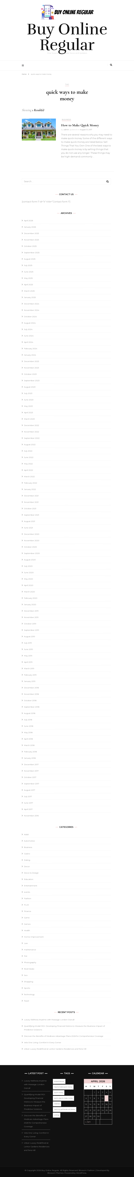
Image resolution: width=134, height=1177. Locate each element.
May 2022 (28, 464)
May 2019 (28, 656)
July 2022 (28, 451)
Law (26, 943)
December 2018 (31, 688)
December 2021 (31, 496)
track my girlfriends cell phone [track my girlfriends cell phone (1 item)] (64, 1109)
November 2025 (31, 240)
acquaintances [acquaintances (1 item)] (59, 1081)
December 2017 (31, 764)
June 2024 (29, 336)
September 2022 (32, 438)
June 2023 (28, 400)
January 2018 (30, 758)
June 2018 (28, 726)
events (27, 892)
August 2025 (29, 259)
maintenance (30, 949)
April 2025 (28, 284)
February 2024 (30, 348)
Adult (26, 834)
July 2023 (28, 393)
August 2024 (30, 323)
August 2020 (30, 560)
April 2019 (28, 662)
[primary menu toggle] (23, 65)
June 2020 (29, 572)
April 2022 (28, 470)
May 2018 (28, 732)
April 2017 (28, 809)
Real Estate (29, 969)
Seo (26, 975)
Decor (27, 866)
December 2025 (31, 233)
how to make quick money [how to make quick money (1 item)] (63, 1087)
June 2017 (28, 803)
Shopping (28, 981)
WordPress (81, 1173)
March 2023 (29, 419)
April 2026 (28, 220)
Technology (29, 994)
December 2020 (31, 534)
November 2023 (31, 368)
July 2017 (28, 796)
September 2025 (31, 252)
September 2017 (31, 783)
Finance (27, 911)
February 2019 (30, 675)
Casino (27, 853)
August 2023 (29, 387)
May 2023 (28, 406)
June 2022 (28, 457)
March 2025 (29, 291)
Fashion (27, 898)
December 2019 (31, 611)
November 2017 (31, 771)
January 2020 (30, 604)
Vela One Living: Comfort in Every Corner (42, 1042)
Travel (26, 1001)
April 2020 (28, 585)
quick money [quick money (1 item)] (58, 1092)
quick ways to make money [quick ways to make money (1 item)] (63, 1098)
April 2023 (28, 412)
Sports (27, 988)
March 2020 (29, 592)
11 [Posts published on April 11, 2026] (106, 1098)
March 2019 (29, 668)
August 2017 (29, 790)
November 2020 (31, 540)
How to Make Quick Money (80, 125)
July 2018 (28, 720)
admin (66, 129)
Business (66, 120)
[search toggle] (111, 65)
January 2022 (30, 489)
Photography (30, 962)
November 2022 (31, 432)
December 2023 (31, 361)
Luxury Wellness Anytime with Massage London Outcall (49, 1019)
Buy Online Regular (67, 37)
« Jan (88, 1122)
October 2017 (30, 777)
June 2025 (28, 272)
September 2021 (31, 515)
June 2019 (28, 649)
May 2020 (28, 579)
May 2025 (28, 278)
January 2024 (30, 355)
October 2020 (30, 547)
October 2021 (30, 508)
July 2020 (28, 566)
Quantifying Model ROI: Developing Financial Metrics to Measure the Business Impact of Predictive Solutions (34, 1101)
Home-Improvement (34, 937)
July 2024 (28, 329)
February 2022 (30, 483)
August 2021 (29, 521)
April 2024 (28, 342)
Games (27, 924)
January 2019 (29, 681)
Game (27, 917)
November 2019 (31, 617)
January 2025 (30, 297)
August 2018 (29, 713)
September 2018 (31, 707)
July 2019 (28, 643)
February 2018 (30, 751)
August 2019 (29, 636)
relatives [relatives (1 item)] (57, 1104)
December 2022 (31, 425)
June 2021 (28, 528)
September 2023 (32, 380)
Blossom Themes (55, 1173)
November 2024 (31, 310)
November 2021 (31, 502)
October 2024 (30, 316)
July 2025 (28, 265)
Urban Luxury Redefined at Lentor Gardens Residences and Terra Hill (55, 1049)
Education (28, 879)
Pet (25, 956)
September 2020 (32, 553)
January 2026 (30, 227)
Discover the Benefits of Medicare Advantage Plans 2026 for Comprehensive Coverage (63, 1036)
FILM (26, 905)
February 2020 (30, 598)
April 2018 (28, 739)
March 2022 (29, 476)
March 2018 (29, 745)
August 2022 (29, 444)
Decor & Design (31, 873)
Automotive (29, 841)
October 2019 (30, 624)
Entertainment (30, 885)
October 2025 (30, 246)
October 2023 (30, 374)
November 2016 (31, 815)
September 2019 (31, 630)
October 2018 (30, 700)
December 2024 (31, 304)
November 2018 (31, 694)
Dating (27, 860)
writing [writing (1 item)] (56, 1115)
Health (27, 930)
